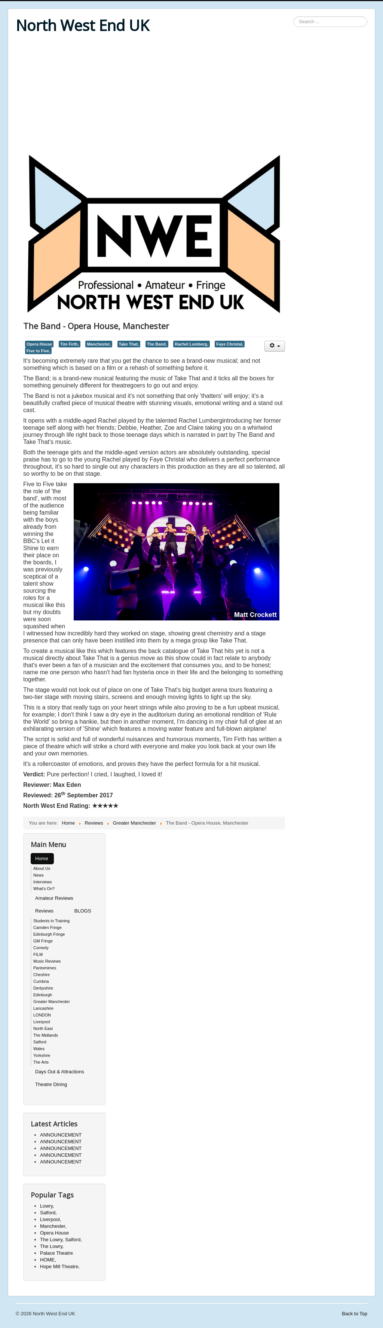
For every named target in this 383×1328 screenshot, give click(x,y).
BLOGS (82, 911)
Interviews (42, 882)
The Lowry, (52, 1246)
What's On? (44, 888)
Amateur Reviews (54, 898)
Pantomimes (44, 968)
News (38, 875)
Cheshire (41, 974)
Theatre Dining (51, 1084)
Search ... (293, 16)
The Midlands (45, 1035)
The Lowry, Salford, (61, 1239)
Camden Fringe (47, 927)
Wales (39, 1048)
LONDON (42, 1015)
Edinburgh (42, 995)
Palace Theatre (56, 1253)
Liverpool (41, 1021)
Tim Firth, (69, 344)
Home (41, 858)
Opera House (39, 344)
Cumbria (41, 981)
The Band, (157, 344)
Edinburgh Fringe (49, 934)
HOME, (48, 1260)
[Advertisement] (191, 94)
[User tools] (274, 346)
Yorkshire (41, 1055)
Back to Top (354, 1313)
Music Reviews (47, 961)
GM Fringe (43, 941)
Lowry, (47, 1206)
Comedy (41, 947)
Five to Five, (38, 351)
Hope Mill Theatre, (60, 1266)
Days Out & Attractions (59, 1071)
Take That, (129, 344)
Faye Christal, (229, 344)
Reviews (44, 911)
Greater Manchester (51, 1001)
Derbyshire (43, 988)
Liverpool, (50, 1219)
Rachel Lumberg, (191, 344)
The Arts (41, 1062)
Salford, (48, 1212)
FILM (38, 954)
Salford (39, 1042)
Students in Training (51, 920)
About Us (41, 868)
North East (43, 1028)
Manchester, (99, 344)
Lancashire (43, 1008)
